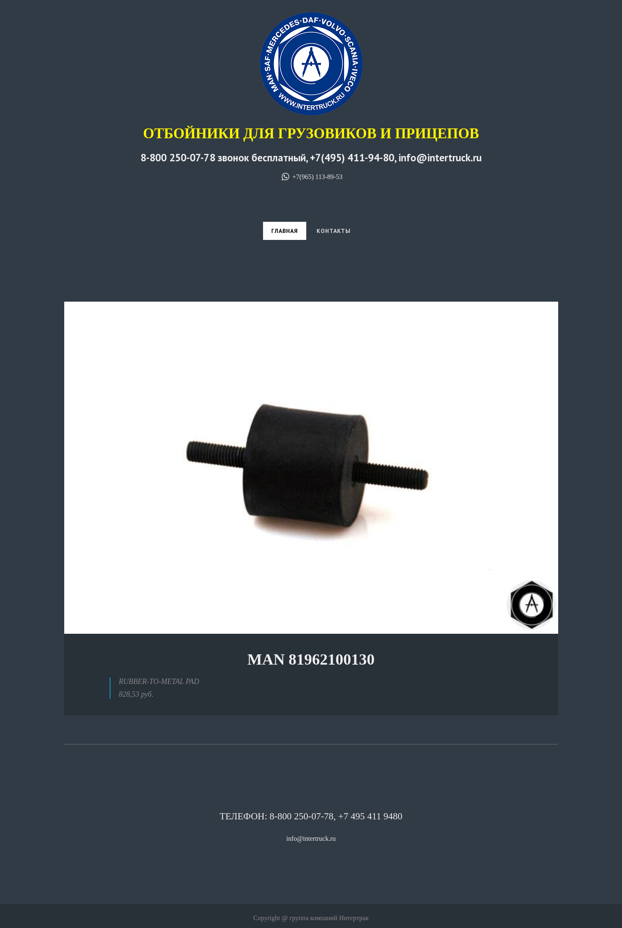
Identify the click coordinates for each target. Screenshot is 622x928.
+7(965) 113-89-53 (311, 176)
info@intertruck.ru (310, 838)
